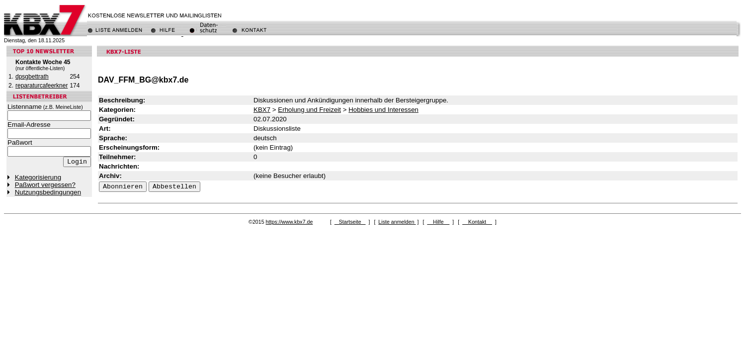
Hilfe (438, 222)
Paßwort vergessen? (45, 184)
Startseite (350, 222)
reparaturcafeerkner (41, 85)
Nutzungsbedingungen (48, 192)
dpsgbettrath (32, 76)
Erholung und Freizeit (309, 109)
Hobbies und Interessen (383, 109)
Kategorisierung (38, 177)
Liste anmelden (396, 222)
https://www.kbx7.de (289, 222)
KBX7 (261, 109)
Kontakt (477, 222)
